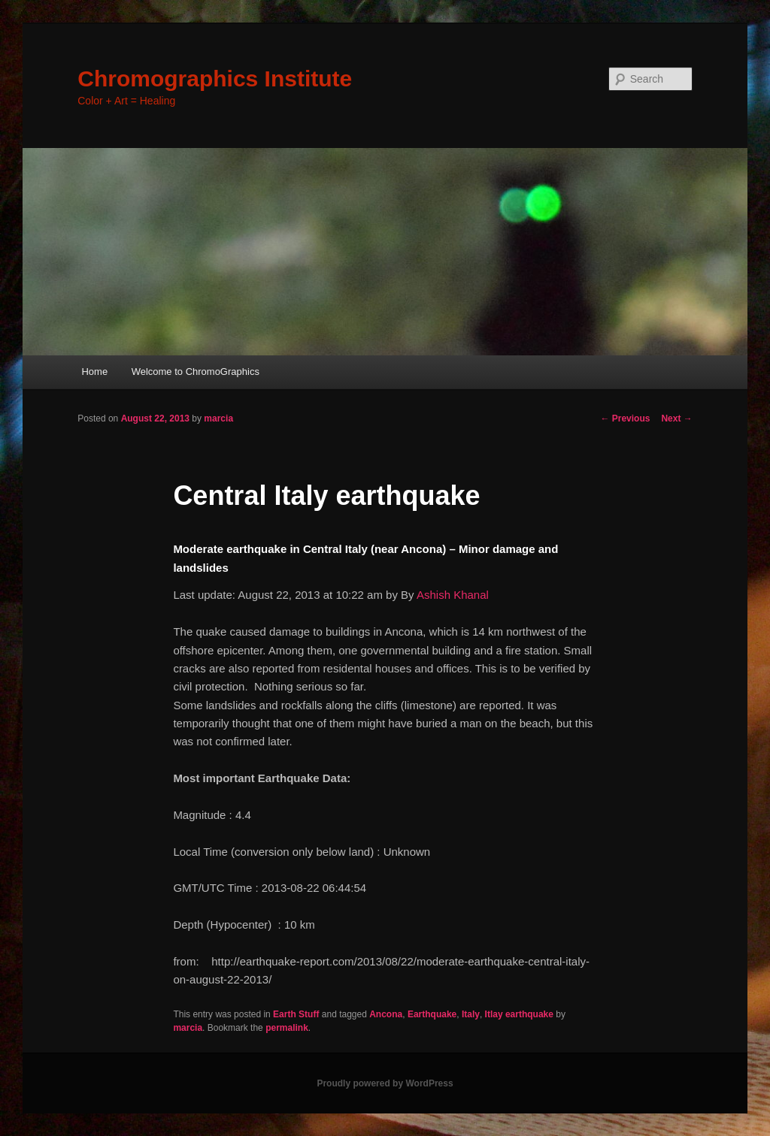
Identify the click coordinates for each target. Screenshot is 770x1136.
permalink (286, 1028)
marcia (218, 418)
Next (676, 418)
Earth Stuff (296, 1014)
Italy (471, 1014)
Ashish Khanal (453, 594)
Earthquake (432, 1014)
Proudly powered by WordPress (385, 1083)
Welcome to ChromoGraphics (195, 371)
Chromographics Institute (214, 78)
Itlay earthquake (519, 1014)
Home (94, 371)
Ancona (385, 1014)
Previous (625, 418)
